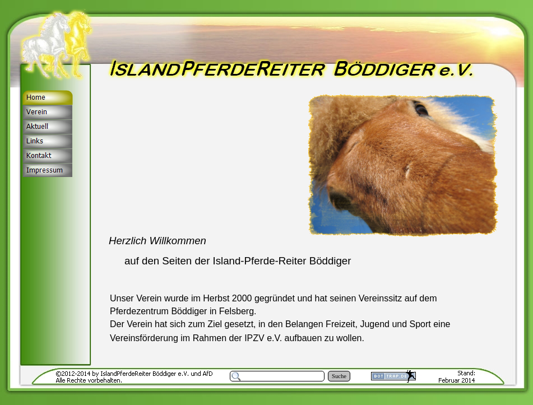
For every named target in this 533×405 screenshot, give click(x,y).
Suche (339, 376)
